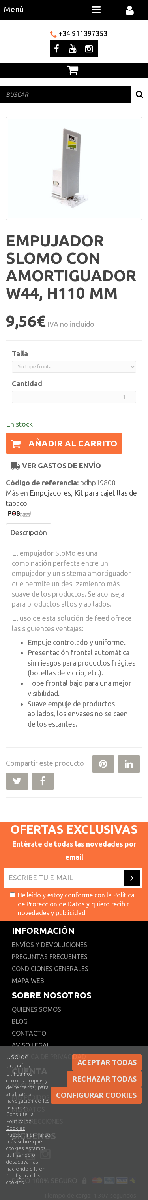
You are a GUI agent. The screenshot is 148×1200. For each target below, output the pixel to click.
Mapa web (28, 980)
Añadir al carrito (64, 443)
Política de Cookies (19, 1124)
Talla (20, 353)
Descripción (28, 532)
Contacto (29, 1033)
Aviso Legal (31, 1045)
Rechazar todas (104, 1079)
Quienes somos (36, 1009)
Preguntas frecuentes (50, 956)
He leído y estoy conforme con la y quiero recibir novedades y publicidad (72, 904)
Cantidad (27, 383)
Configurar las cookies (23, 1179)
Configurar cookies (96, 1095)
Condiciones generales (50, 968)
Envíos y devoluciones (50, 944)
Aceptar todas (107, 1062)
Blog (20, 1021)
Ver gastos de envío (56, 466)
